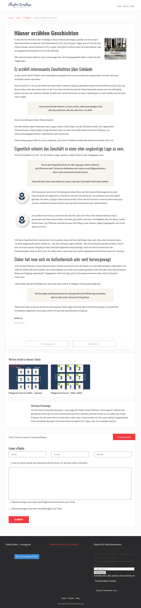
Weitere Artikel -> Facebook (64, 544)
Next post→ (94, 343)
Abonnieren (100, 572)
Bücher (126, 6)
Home (119, 6)
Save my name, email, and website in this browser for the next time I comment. (50, 462)
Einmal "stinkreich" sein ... (107, 590)
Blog (132, 6)
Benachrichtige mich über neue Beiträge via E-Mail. (37, 508)
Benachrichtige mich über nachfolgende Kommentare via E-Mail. (43, 502)
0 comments (122, 436)
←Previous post (47, 343)
